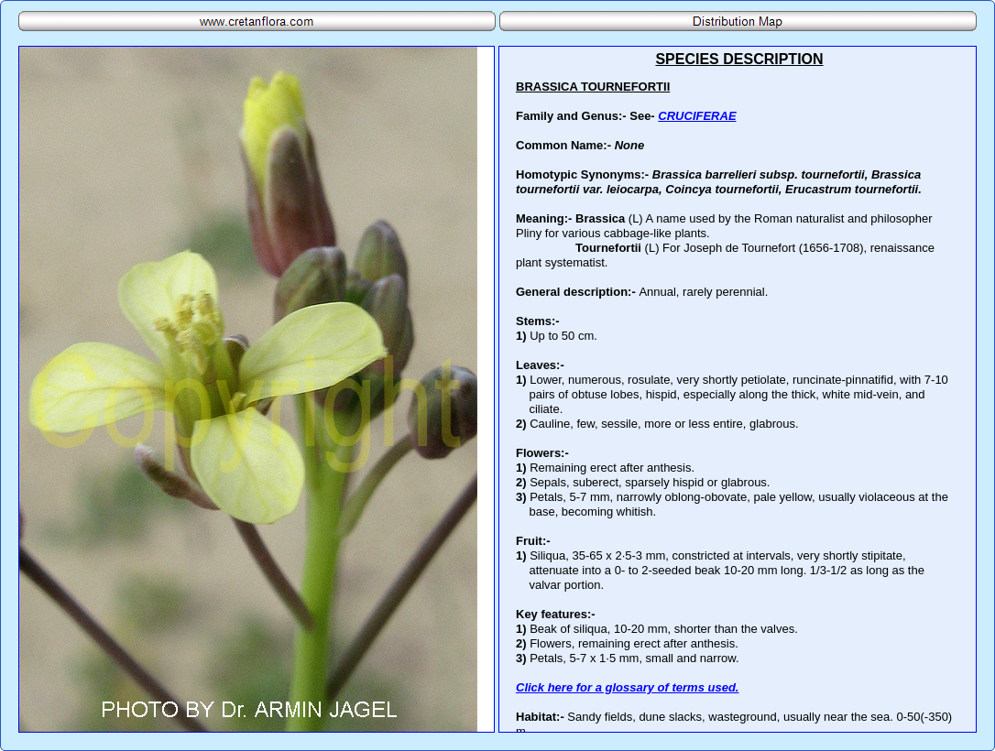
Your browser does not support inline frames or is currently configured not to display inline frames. (737, 389)
